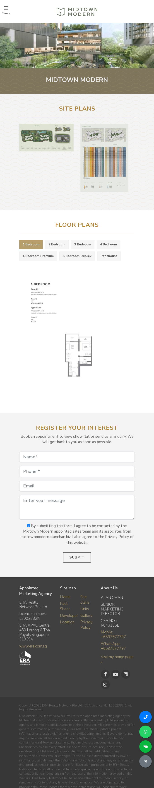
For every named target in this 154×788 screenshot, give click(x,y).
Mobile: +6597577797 (113, 634)
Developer (69, 615)
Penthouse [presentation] (109, 256)
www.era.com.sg (33, 646)
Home (65, 597)
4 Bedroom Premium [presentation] (38, 256)
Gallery (86, 615)
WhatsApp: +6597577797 (113, 646)
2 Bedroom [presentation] (56, 244)
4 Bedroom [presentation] (108, 244)
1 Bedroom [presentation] (31, 244)
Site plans (84, 599)
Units (84, 609)
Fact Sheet (65, 606)
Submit (77, 557)
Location (67, 622)
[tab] (31, 244)
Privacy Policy (86, 625)
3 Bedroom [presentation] (82, 244)
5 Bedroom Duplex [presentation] (77, 256)
